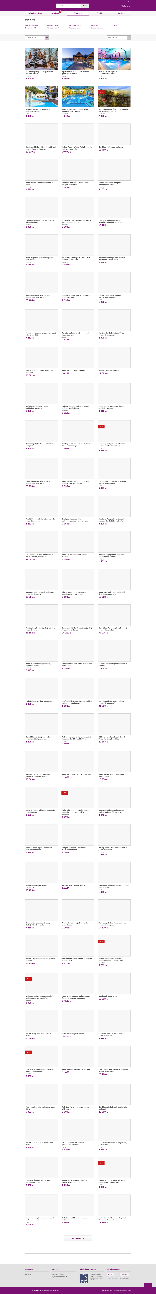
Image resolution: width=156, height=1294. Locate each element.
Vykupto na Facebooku (60, 1277)
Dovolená (78, 13)
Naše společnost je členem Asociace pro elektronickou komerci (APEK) (96, 1277)
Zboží (99, 13)
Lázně (115, 25)
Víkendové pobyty (53, 28)
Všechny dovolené (31, 25)
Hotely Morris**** (75, 25)
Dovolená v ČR (30, 28)
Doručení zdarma (58, 1274)
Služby (120, 13)
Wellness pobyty (53, 25)
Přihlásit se (124, 6)
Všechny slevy (35, 13)
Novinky (57, 12)
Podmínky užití (107, 1290)
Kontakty (127, 2)
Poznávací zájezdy (75, 28)
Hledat (85, 6)
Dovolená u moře (97, 28)
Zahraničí (94, 25)
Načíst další (76, 1238)
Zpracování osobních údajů (122, 1290)
